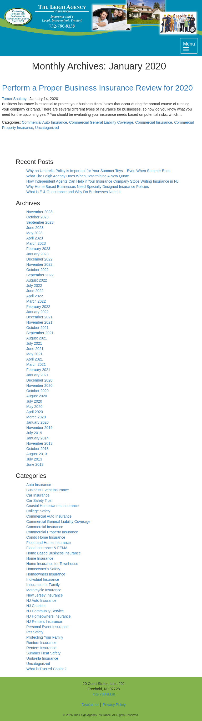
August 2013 (36, 454)
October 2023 (37, 217)
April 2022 (34, 296)
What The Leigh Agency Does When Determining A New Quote (77, 176)
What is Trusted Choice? (46, 669)
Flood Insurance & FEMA (46, 548)
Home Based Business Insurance (53, 553)
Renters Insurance (41, 642)
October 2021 (37, 328)
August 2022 (36, 280)
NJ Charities (36, 606)
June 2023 (34, 228)
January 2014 (37, 438)
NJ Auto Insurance (41, 600)
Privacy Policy (114, 705)
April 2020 (34, 412)
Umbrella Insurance (42, 658)
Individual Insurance (42, 579)
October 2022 (37, 270)
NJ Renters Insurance (44, 621)
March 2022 (36, 301)
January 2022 (37, 312)
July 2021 (34, 343)
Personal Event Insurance (47, 627)
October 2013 (37, 449)
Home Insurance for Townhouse (52, 564)
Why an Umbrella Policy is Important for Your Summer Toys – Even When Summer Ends (98, 171)
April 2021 (34, 359)
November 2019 (39, 427)
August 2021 (36, 338)
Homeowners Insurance (45, 574)
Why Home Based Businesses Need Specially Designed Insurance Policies (87, 186)
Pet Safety (34, 632)
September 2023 (40, 222)
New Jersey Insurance (44, 595)
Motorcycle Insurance (43, 590)
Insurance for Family (43, 585)
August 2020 (36, 396)
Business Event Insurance (47, 490)
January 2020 (37, 422)
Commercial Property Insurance (52, 532)
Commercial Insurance (153, 122)
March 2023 (36, 243)
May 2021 (34, 354)
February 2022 (38, 306)
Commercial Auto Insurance (44, 122)
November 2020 (39, 385)
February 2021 (38, 370)
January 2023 (37, 254)
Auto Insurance (38, 485)
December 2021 (39, 317)
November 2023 (39, 212)
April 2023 (34, 238)
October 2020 (37, 391)
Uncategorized (47, 128)
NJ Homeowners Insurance (48, 616)
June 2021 (34, 349)
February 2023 (38, 249)
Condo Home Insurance (45, 537)
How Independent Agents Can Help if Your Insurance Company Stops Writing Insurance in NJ (102, 181)
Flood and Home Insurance (48, 542)
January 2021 (37, 375)
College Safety (38, 511)
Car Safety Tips (39, 500)
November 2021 (39, 322)
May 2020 (34, 406)
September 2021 (40, 333)
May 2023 (34, 233)
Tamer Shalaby (14, 99)
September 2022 (40, 275)
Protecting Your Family (44, 637)
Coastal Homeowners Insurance (52, 506)
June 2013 (34, 464)
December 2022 (39, 259)
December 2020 (39, 380)
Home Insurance (39, 558)
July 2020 (34, 401)
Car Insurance (37, 495)
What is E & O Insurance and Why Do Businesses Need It (73, 192)
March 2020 (36, 417)
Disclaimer (90, 705)
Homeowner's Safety (43, 569)
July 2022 (34, 285)
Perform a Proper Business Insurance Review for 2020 (97, 87)
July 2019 (34, 433)
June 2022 (34, 291)
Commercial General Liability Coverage (101, 122)
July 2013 (34, 459)
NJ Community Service (45, 611)
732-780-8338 (103, 694)
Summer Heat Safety (43, 653)
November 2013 (39, 443)
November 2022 (39, 264)
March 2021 (36, 364)
